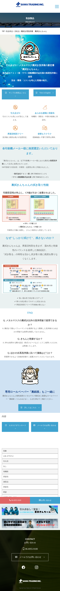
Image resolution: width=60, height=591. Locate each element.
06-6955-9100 (30, 549)
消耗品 (17, 31)
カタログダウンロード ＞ (16, 426)
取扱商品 (9, 31)
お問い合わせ (45, 500)
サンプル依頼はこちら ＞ (16, 94)
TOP (3, 31)
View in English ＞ (45, 93)
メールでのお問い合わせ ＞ (45, 426)
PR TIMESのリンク (38, 174)
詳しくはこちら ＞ (30, 408)
